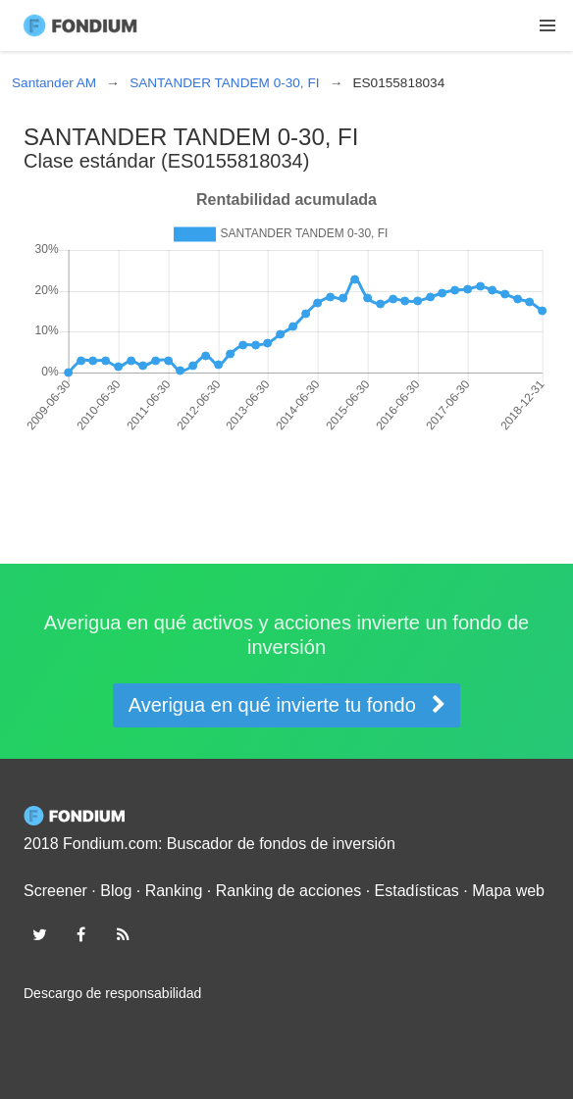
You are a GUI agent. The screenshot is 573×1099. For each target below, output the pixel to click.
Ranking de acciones (289, 890)
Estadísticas (417, 890)
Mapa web (508, 890)
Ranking (174, 890)
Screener (55, 890)
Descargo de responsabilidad (112, 993)
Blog (115, 890)
